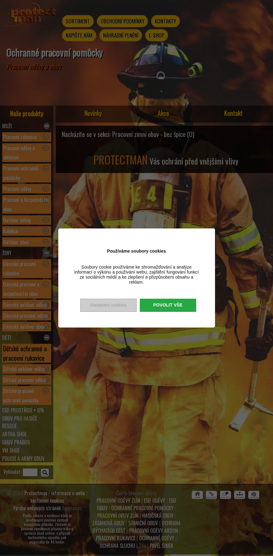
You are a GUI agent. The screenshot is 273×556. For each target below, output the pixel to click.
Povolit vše (167, 304)
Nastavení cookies (108, 304)
